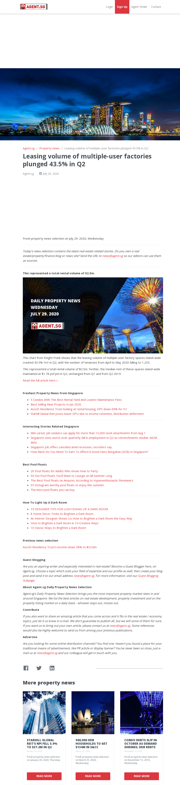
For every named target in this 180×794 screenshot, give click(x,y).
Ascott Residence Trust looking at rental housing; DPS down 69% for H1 (79, 409)
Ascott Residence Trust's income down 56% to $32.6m (60, 547)
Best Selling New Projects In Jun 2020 (56, 404)
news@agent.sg (112, 256)
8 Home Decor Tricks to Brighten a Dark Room (62, 514)
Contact (156, 7)
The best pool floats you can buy (53, 490)
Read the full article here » (40, 380)
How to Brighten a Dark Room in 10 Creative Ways (65, 523)
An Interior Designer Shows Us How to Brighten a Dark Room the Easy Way (81, 518)
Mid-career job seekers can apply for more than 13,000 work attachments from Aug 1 (88, 433)
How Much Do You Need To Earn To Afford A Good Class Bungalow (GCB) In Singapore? (89, 452)
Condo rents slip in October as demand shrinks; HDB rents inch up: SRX (140, 745)
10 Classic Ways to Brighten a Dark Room (58, 528)
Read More (44, 776)
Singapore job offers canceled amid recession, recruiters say (71, 447)
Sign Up (122, 7)
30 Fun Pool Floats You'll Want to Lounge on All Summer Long (71, 476)
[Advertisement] (90, 41)
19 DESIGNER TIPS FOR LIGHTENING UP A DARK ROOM (69, 509)
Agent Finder (139, 7)
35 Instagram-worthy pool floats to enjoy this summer (67, 485)
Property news (49, 148)
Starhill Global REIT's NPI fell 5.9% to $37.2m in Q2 (42, 743)
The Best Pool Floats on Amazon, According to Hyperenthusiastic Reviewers (82, 480)
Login (109, 7)
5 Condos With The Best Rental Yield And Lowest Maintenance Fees (76, 400)
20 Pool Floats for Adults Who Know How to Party (64, 471)
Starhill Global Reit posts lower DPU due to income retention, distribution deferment (87, 414)
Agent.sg (29, 148)
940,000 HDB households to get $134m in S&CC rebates (91, 745)
